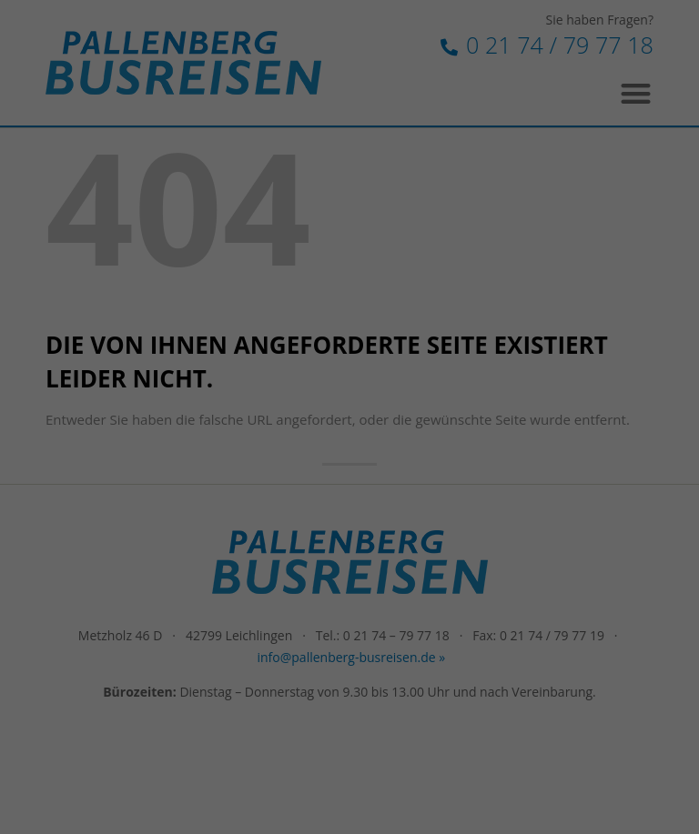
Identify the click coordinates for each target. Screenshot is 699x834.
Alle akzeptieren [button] (349, 365)
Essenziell (154, 300)
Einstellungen (188, 258)
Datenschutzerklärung (304, 241)
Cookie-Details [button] (262, 511)
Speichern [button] (349, 418)
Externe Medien (514, 300)
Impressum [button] (445, 511)
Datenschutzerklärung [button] (357, 511)
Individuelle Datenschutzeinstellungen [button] (349, 472)
